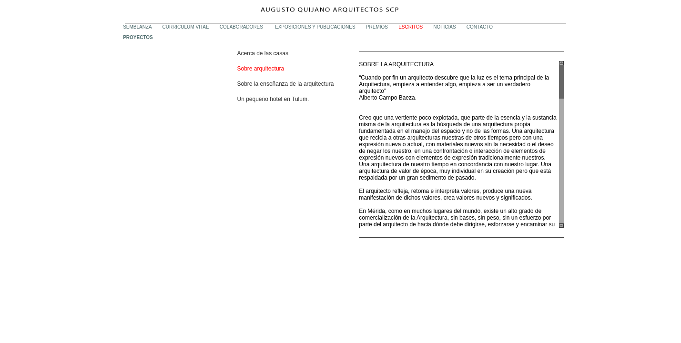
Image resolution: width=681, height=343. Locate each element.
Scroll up (561, 63)
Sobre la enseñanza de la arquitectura (285, 84)
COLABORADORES (242, 27)
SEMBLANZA (137, 27)
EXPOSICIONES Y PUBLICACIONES (315, 27)
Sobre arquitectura (261, 68)
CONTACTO (480, 27)
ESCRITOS (410, 27)
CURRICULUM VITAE (185, 27)
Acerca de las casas (262, 53)
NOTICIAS (444, 27)
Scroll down (561, 225)
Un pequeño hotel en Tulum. (273, 99)
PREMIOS (377, 27)
